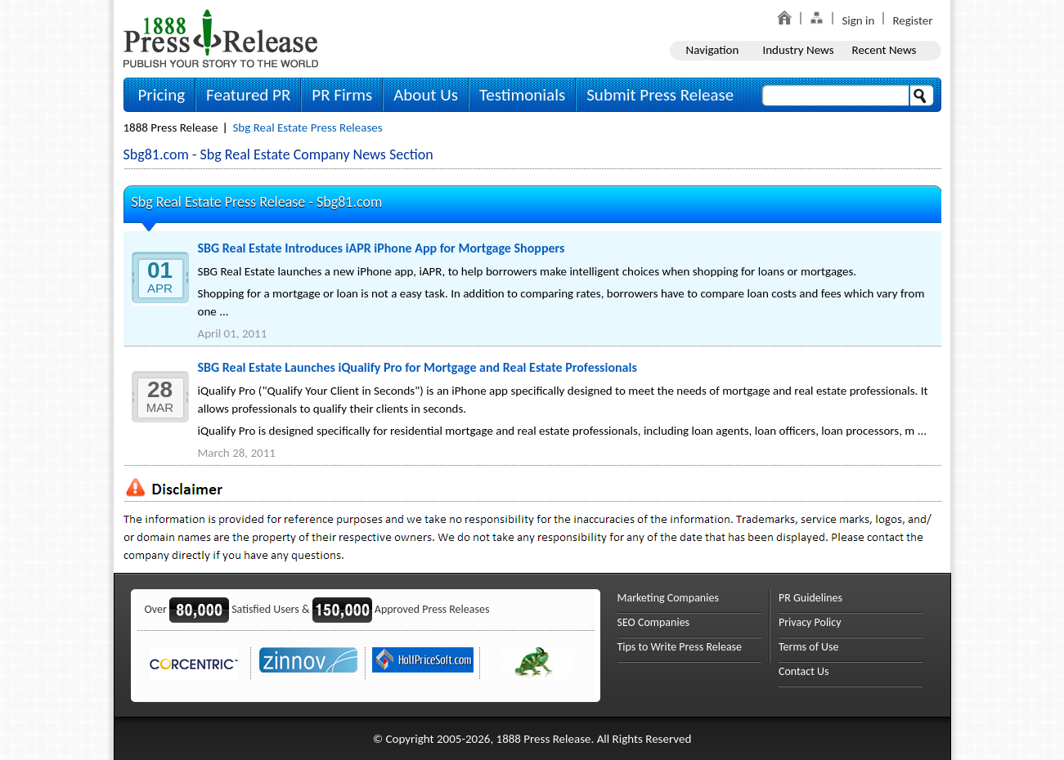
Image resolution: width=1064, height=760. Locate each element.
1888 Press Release (170, 127)
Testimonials (522, 94)
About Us (425, 94)
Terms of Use (809, 647)
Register (912, 20)
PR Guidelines (810, 598)
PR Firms (342, 94)
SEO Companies (653, 622)
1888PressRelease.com (220, 38)
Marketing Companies (668, 598)
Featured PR (248, 94)
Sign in (858, 20)
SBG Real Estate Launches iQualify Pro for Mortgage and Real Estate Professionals (417, 367)
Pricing (162, 94)
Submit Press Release (660, 94)
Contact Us (804, 671)
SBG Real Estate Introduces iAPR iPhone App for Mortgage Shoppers (381, 248)
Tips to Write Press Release (680, 647)
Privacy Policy (810, 622)
